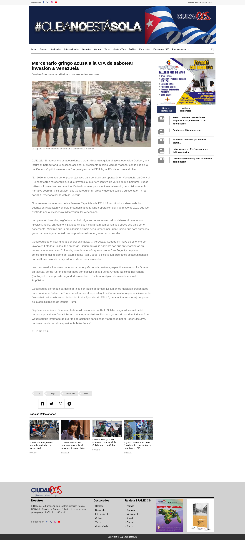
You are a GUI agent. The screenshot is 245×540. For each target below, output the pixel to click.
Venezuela (70, 393)
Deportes (86, 49)
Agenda (130, 518)
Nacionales (56, 49)
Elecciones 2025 (161, 49)
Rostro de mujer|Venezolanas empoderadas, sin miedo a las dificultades (189, 120)
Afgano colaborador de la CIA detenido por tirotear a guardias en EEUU (137, 445)
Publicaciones (179, 49)
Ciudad (130, 522)
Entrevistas (144, 49)
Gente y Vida (119, 49)
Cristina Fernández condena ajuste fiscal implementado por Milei (73, 445)
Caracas (43, 49)
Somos (130, 526)
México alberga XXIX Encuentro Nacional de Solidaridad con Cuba (104, 442)
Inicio (33, 49)
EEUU (86, 393)
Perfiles (132, 49)
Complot (53, 393)
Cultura (97, 49)
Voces (107, 49)
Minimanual (132, 514)
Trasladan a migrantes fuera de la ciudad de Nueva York (41, 445)
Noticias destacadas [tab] (166, 109)
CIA (38, 393)
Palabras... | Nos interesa (186, 130)
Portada (130, 506)
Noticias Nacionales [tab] (185, 109)
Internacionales (71, 49)
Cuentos (131, 510)
